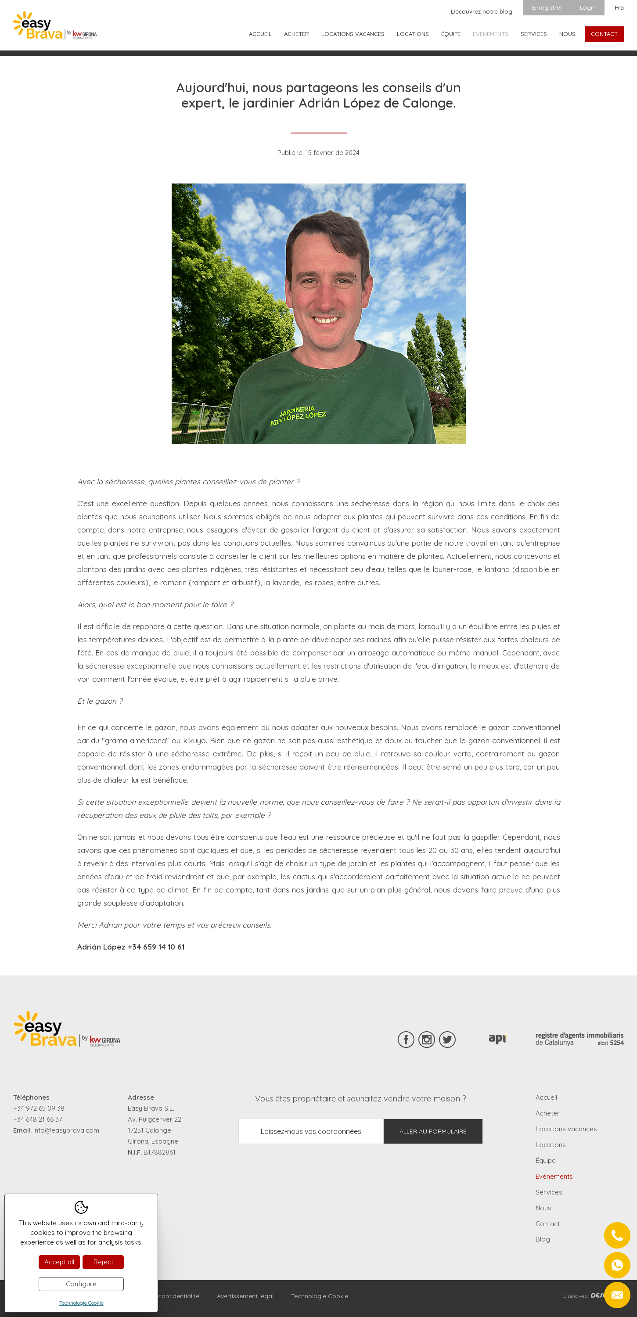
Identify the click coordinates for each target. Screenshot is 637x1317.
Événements (490, 33)
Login (588, 7)
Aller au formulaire (433, 1131)
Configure (81, 1284)
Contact (604, 33)
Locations (413, 33)
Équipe (451, 33)
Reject (103, 1262)
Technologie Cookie (319, 1296)
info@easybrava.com (66, 1130)
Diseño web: (593, 1296)
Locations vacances (353, 33)
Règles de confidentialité (163, 1296)
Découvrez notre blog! (482, 11)
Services (534, 33)
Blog (543, 1239)
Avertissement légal (245, 1296)
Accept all (59, 1262)
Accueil (260, 33)
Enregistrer (547, 7)
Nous (567, 33)
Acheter (296, 33)
